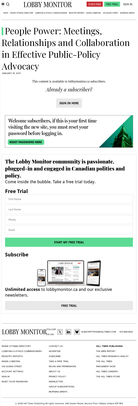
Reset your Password (15, 381)
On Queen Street (110, 13)
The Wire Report (105, 351)
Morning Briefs (127, 13)
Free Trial (112, 4)
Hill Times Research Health (112, 356)
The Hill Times (104, 361)
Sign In (127, 4)
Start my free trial (69, 242)
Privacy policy (57, 376)
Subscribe (94, 4)
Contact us (56, 346)
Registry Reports (76, 13)
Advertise (55, 351)
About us (54, 371)
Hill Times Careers (107, 371)
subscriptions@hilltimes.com (98, 331)
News (5, 13)
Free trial (69, 306)
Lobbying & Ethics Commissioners (51, 13)
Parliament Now (105, 366)
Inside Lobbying (93, 13)
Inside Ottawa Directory (21, 13)
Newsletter (56, 381)
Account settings (12, 371)
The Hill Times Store (108, 376)
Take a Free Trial (59, 361)
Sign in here (69, 103)
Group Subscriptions (61, 386)
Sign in (5, 376)
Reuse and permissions (62, 366)
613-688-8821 (126, 331)
